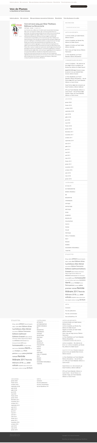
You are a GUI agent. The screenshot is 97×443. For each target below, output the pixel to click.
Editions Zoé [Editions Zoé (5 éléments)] (78, 273)
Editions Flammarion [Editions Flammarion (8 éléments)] (77, 266)
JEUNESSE (68, 215)
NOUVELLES (68, 218)
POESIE (67, 227)
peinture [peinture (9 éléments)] (71, 285)
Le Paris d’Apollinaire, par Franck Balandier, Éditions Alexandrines (73, 55)
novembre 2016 (69, 167)
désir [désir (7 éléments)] (73, 261)
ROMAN (67, 245)
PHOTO (67, 224)
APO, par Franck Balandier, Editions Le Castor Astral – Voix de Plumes (75, 91)
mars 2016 (68, 176)
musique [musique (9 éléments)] (77, 282)
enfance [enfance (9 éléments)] (67, 275)
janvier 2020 (68, 102)
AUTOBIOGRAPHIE (70, 189)
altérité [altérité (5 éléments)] (70, 259)
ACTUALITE (68, 186)
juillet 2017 (68, 146)
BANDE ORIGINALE (70, 192)
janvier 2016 (68, 179)
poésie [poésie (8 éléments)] (81, 285)
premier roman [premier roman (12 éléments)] (71, 288)
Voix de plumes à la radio (69, 2)
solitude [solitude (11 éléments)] (68, 297)
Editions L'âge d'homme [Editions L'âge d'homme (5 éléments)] (70, 273)
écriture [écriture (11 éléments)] (82, 299)
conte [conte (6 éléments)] (70, 261)
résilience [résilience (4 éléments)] (77, 294)
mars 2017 (68, 158)
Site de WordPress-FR (71, 316)
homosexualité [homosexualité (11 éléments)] (80, 278)
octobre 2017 (68, 138)
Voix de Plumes (18, 9)
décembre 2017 (69, 132)
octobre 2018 (68, 108)
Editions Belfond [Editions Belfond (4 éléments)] (68, 266)
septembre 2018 (69, 111)
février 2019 (68, 105)
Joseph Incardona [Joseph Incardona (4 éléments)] (76, 280)
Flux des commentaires (71, 314)
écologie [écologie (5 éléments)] (77, 300)
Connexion (67, 308)
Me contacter (24, 2)
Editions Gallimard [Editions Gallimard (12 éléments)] (72, 268)
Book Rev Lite (65, 439)
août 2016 (68, 173)
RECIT (66, 239)
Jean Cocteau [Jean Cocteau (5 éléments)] (70, 280)
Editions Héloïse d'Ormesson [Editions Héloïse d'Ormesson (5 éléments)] (77, 271)
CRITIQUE (26, 28)
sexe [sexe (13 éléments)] (81, 294)
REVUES (67, 242)
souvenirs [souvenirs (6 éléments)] (73, 297)
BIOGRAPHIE (68, 198)
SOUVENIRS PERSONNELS (72, 248)
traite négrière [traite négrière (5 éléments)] (68, 300)
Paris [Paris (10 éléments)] (67, 285)
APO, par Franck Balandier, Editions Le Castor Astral (75, 81)
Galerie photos (14, 2)
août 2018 (68, 114)
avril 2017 (67, 155)
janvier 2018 (68, 129)
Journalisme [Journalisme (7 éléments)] (82, 280)
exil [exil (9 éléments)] (70, 278)
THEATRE (67, 250)
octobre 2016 (68, 170)
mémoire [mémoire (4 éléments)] (81, 283)
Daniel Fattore (69, 85)
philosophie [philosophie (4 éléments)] (77, 285)
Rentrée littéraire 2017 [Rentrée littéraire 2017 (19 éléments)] (74, 289)
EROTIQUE (68, 209)
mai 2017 (67, 152)
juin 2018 (67, 120)
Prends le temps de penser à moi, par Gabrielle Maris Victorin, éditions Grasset (75, 72)
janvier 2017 (68, 164)
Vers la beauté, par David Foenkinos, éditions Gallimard (75, 86)
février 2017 (68, 161)
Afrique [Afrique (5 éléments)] (66, 259)
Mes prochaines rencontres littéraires (40, 2)
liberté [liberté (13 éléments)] (67, 282)
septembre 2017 (69, 140)
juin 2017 (67, 149)
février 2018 (68, 126)
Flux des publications (70, 311)
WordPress (84, 439)
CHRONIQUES (68, 200)
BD (66, 195)
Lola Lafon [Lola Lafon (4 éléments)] (72, 283)
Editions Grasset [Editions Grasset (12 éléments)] (18, 336)
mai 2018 (67, 123)
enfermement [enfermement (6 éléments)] (74, 275)
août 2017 (68, 143)
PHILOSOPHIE (69, 221)
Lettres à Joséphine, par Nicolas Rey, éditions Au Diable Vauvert (74, 41)
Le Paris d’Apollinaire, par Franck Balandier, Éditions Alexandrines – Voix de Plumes (75, 78)
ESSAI (31, 28)
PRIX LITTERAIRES (70, 236)
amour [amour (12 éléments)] (74, 258)
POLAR (67, 230)
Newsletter (56, 2)
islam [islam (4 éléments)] (66, 280)
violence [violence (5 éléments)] (73, 300)
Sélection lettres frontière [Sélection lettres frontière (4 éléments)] (80, 297)
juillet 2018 (68, 117)
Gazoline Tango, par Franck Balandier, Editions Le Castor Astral (74, 94)
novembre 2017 (69, 135)
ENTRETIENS (68, 206)
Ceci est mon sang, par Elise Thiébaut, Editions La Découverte (40, 25)
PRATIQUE (68, 233)
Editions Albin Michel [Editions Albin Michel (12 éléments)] (76, 263)
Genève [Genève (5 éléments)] (72, 278)
